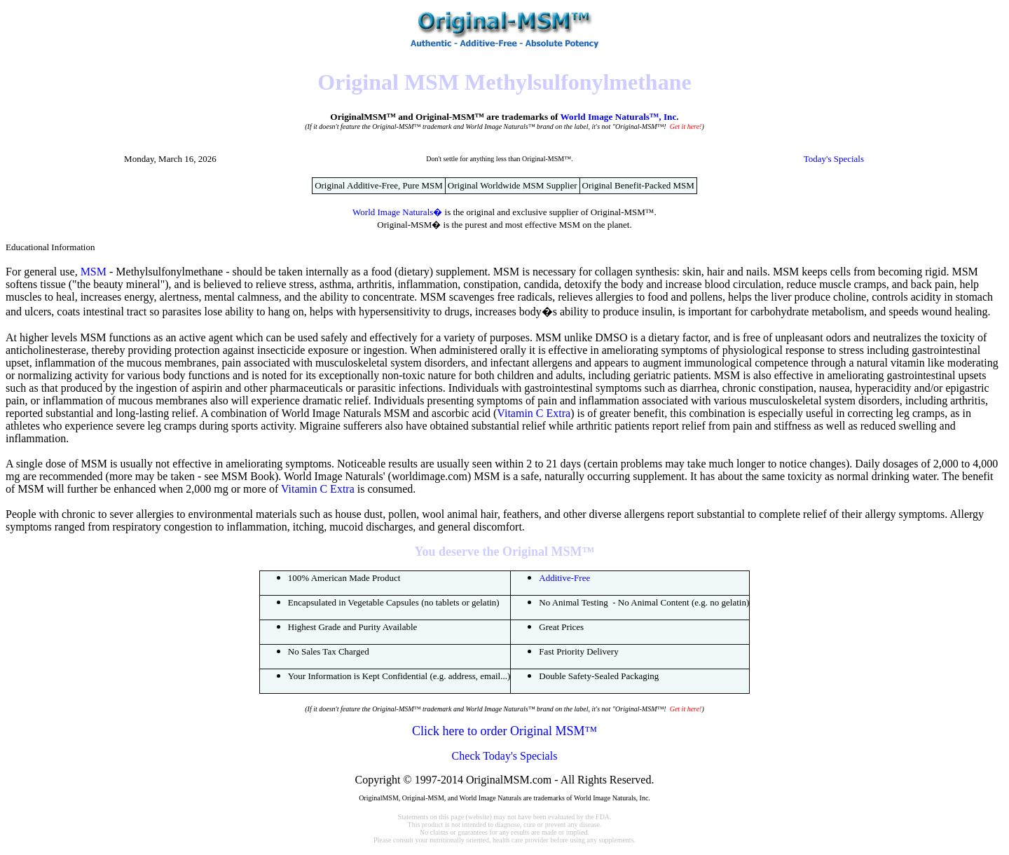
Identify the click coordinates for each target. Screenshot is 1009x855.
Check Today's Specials (505, 756)
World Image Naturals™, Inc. (620, 116)
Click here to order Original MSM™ (504, 731)
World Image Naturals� (397, 212)
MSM (94, 272)
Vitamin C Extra (533, 413)
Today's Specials (834, 158)
